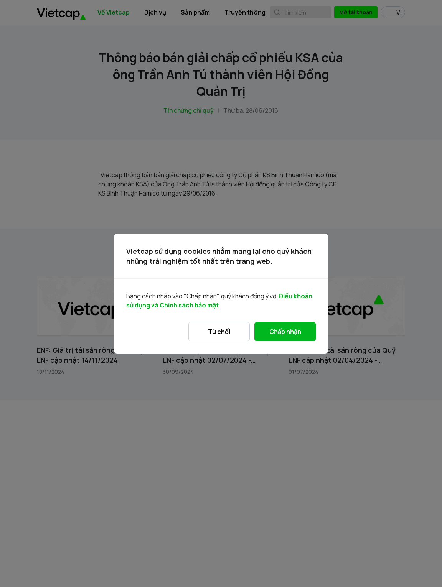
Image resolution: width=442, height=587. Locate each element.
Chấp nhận (285, 331)
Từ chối (219, 331)
